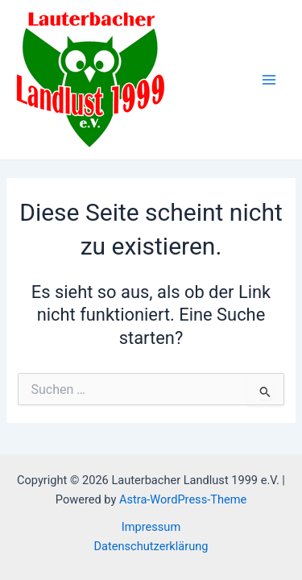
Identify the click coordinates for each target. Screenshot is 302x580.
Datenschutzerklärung (151, 546)
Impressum (151, 527)
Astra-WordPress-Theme (182, 499)
